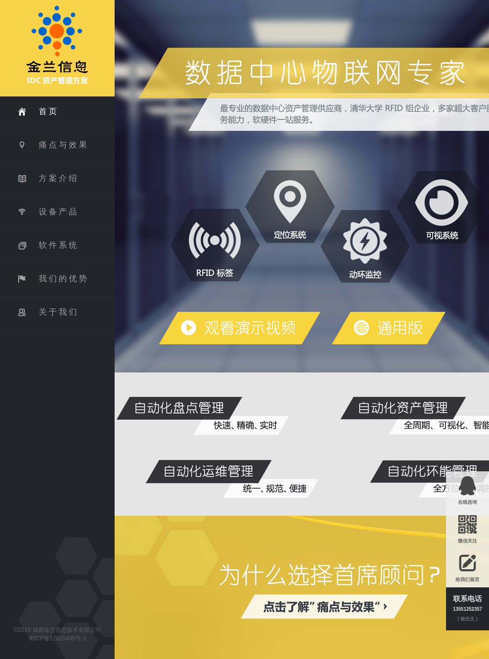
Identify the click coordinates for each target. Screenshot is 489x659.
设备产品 (59, 211)
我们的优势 (64, 278)
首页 (49, 111)
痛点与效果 (64, 144)
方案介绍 (59, 178)
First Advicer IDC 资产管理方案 (57, 48)
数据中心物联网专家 (239, 328)
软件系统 (59, 245)
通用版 (388, 328)
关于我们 (59, 312)
